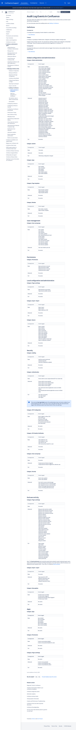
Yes (36, 676)
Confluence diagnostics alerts (33, 691)
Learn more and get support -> (57, 7)
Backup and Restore (13, 72)
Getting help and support (11, 154)
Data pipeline (11, 101)
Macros (7, 25)
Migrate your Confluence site (12, 143)
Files (7, 21)
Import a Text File (12, 85)
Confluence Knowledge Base (33, 707)
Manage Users (11, 51)
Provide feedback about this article (49, 676)
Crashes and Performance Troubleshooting (36, 701)
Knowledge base (33, 3)
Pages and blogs (9, 19)
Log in (69, 3)
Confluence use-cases (10, 42)
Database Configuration (14, 70)
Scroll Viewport (40, 718)
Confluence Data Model (14, 78)
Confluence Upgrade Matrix (12, 152)
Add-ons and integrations (11, 40)
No (39, 676)
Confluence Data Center (11, 145)
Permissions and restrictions (12, 35)
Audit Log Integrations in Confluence (13, 95)
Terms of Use (54, 726)
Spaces (7, 17)
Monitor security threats (13, 137)
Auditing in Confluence (14, 87)
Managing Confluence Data (13, 68)
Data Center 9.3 (65, 12)
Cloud (58, 12)
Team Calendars (9, 38)
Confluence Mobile (10, 23)
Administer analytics (12, 132)
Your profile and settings (11, 27)
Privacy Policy (47, 726)
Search (65, 3)
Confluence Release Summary (12, 150)
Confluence (33, 718)
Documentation (24, 3)
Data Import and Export (14, 83)
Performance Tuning (12, 112)
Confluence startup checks (32, 696)
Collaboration (9, 29)
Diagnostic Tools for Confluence (33, 685)
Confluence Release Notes (11, 157)
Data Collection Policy (12, 114)
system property (56, 564)
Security (60, 726)
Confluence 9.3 (11, 11)
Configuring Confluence (12, 103)
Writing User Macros (12, 56)
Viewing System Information (33, 698)
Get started (8, 15)
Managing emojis (11, 116)
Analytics (8, 31)
